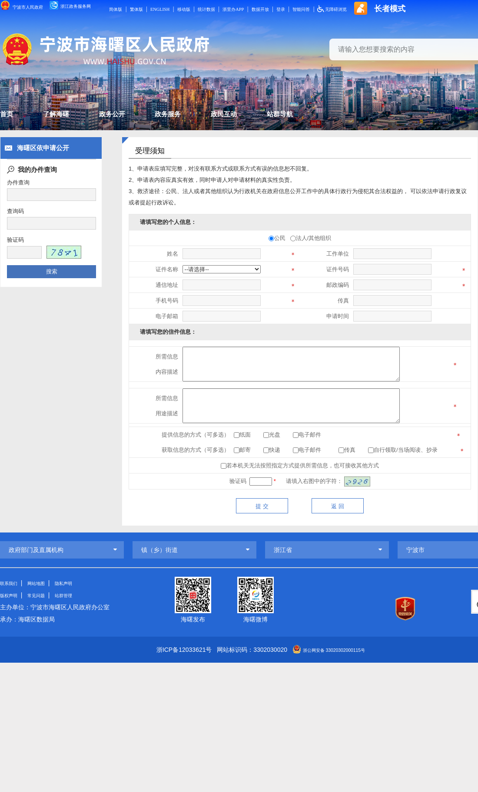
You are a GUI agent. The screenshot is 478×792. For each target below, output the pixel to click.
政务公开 (150, 116)
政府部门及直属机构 (36, 549)
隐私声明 (81, 582)
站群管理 (81, 595)
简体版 (145, 9)
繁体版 (171, 9)
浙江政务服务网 (90, 7)
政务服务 (225, 116)
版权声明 (12, 595)
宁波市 (415, 549)
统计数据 (259, 9)
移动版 (230, 9)
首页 (8, 116)
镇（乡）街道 (159, 549)
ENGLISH (200, 9)
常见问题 (46, 595)
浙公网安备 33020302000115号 (334, 649)
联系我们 (12, 582)
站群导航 (375, 116)
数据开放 (327, 9)
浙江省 (283, 549)
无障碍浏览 (418, 9)
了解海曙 (75, 116)
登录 (353, 9)
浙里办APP (293, 9)
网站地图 (46, 582)
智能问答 (379, 9)
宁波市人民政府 (27, 7)
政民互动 (300, 116)
